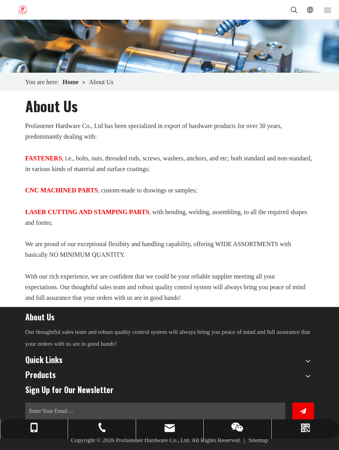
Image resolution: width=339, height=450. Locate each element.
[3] (169, 46)
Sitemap (258, 440)
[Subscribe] (303, 411)
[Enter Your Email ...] (155, 411)
